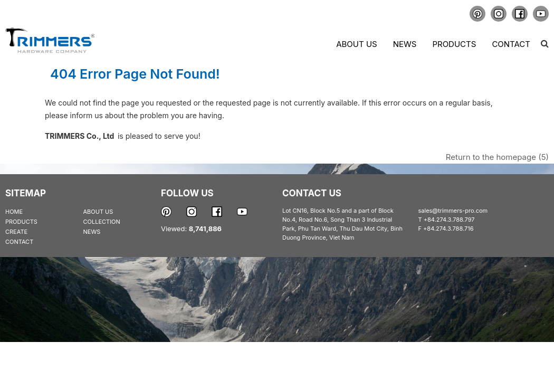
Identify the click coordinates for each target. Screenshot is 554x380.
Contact (511, 44)
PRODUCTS (21, 221)
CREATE (16, 231)
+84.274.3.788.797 (449, 219)
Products (454, 44)
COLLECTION (101, 221)
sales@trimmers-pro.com (453, 210)
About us (356, 44)
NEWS (92, 231)
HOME (14, 211)
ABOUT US (98, 211)
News (405, 44)
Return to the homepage (497, 157)
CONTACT (19, 241)
